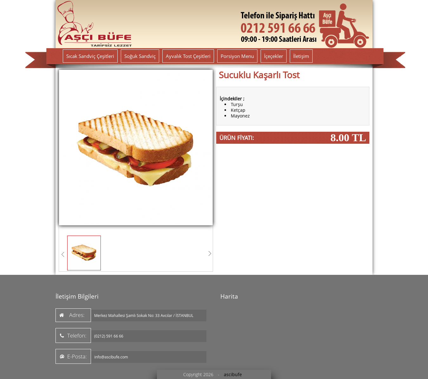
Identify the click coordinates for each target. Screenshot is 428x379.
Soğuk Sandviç (140, 56)
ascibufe (233, 374)
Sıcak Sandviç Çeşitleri (90, 56)
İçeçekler (273, 56)
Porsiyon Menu (237, 56)
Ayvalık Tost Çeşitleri (188, 56)
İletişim (301, 56)
